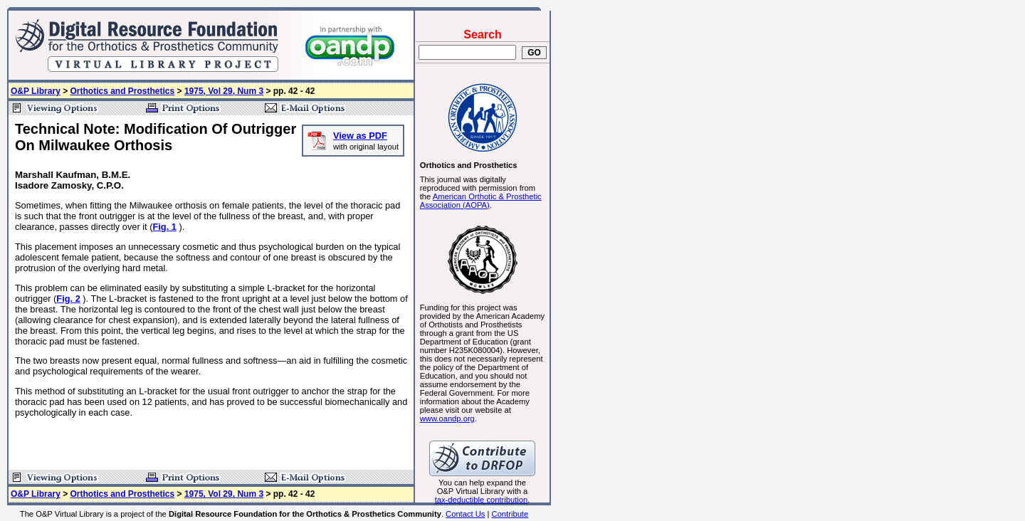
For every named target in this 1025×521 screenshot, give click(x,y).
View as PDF (360, 135)
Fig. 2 (68, 298)
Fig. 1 (164, 226)
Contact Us (465, 514)
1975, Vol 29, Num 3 (223, 91)
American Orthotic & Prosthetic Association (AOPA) (481, 200)
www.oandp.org (447, 418)
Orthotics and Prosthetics (122, 91)
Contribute (510, 514)
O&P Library (36, 91)
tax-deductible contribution (481, 499)
